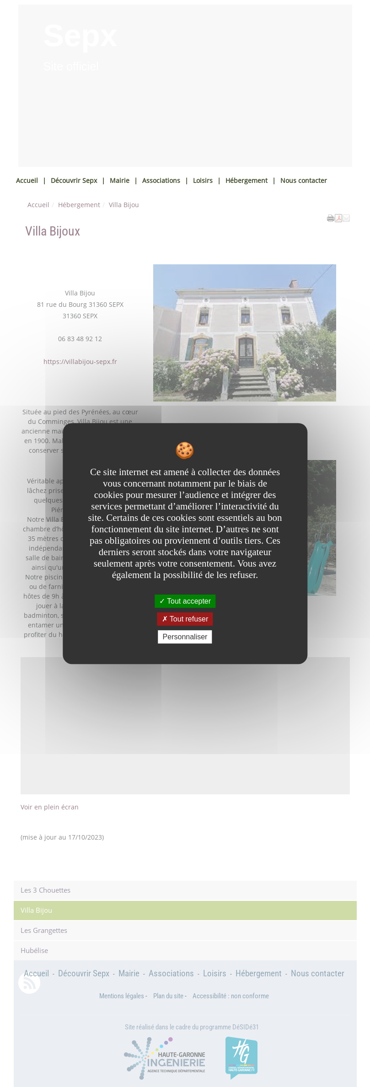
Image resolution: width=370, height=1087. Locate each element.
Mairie (119, 180)
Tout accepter (185, 601)
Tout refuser (185, 619)
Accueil (27, 180)
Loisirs (203, 180)
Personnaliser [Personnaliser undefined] (185, 637)
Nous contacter (303, 180)
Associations (161, 180)
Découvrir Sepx (74, 180)
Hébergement (246, 180)
